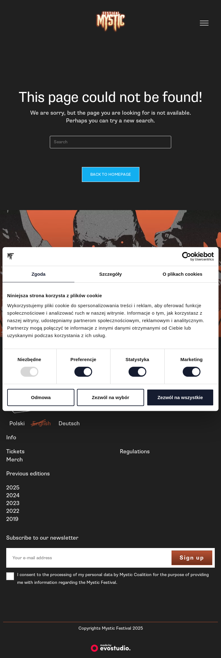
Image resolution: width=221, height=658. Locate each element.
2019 (12, 519)
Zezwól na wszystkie (180, 397)
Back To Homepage (110, 174)
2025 (12, 487)
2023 (13, 503)
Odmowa (41, 397)
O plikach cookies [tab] (183, 274)
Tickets (15, 451)
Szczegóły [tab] (110, 274)
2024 (13, 495)
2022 (12, 511)
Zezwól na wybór (110, 397)
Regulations (135, 451)
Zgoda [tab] (38, 274)
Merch (14, 459)
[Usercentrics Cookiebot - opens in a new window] (186, 256)
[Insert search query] (110, 142)
